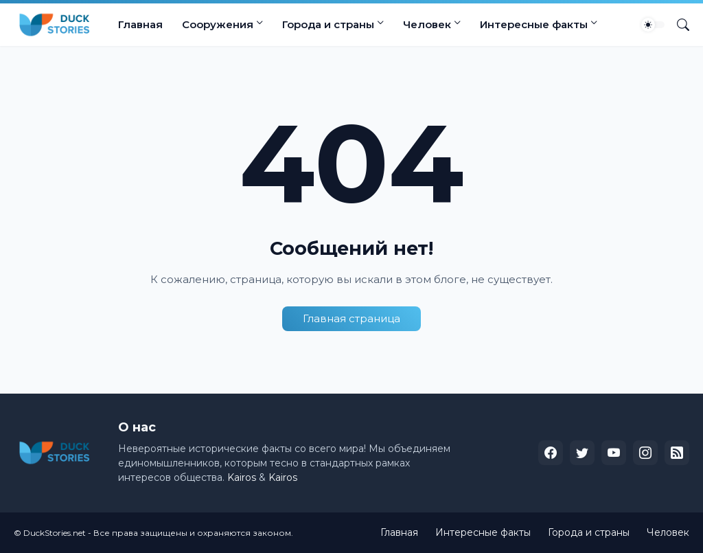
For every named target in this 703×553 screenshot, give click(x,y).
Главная (140, 24)
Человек (427, 24)
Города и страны (328, 24)
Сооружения (217, 24)
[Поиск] (677, 24)
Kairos (241, 477)
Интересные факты (534, 24)
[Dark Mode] (653, 24)
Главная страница (351, 318)
